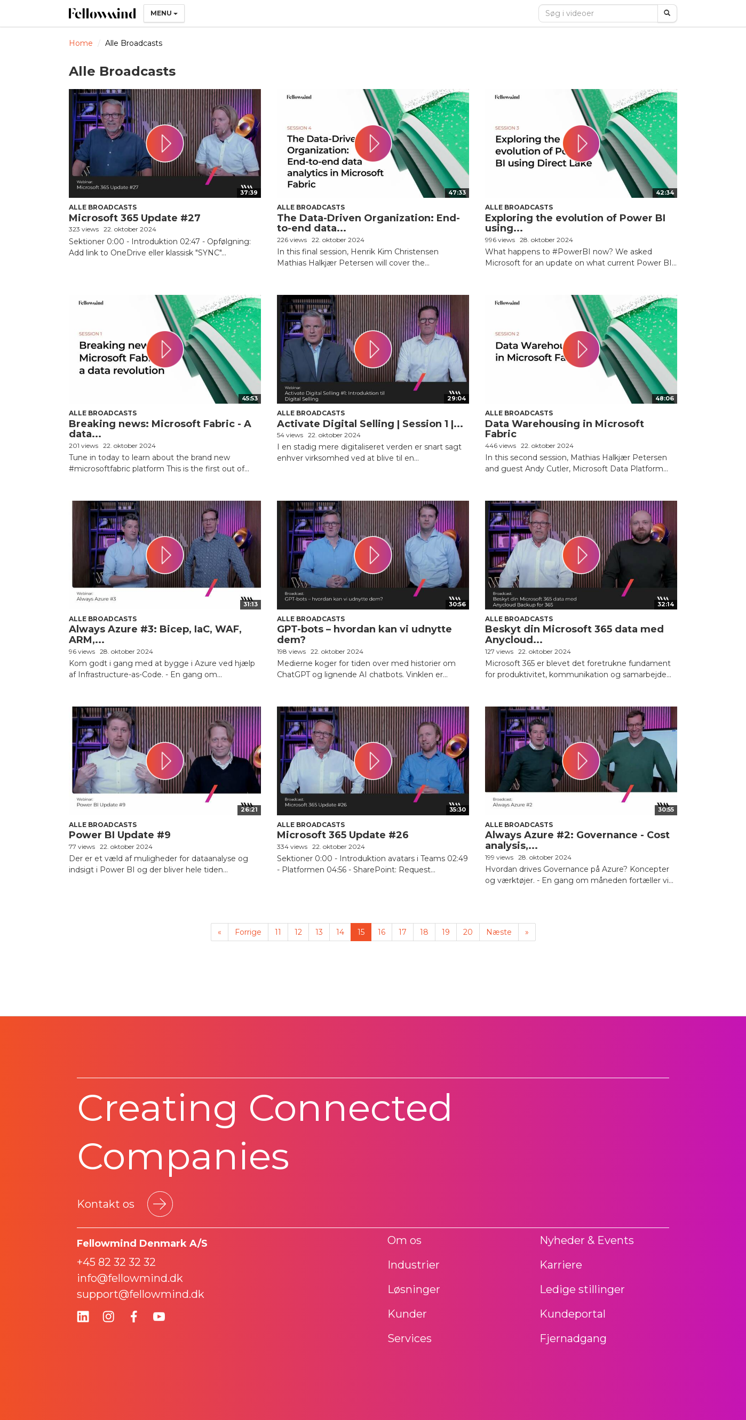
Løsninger (413, 1289)
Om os (404, 1240)
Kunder (407, 1313)
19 (446, 932)
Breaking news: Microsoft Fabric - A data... (160, 429)
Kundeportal (572, 1313)
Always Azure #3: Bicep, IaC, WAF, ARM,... (155, 634)
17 (403, 932)
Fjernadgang (573, 1338)
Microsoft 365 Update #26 (343, 835)
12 (298, 932)
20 (468, 932)
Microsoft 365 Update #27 (135, 218)
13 (319, 932)
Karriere (560, 1264)
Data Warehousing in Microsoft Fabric (564, 429)
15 (361, 932)
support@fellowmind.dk (140, 1294)
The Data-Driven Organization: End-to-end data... (368, 223)
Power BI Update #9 (120, 835)
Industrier (413, 1264)
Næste (499, 932)
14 (340, 932)
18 (424, 932)
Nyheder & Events (586, 1240)
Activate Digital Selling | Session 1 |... (370, 424)
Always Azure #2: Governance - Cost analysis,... (577, 840)
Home (81, 43)
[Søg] (667, 13)
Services (409, 1338)
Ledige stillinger (582, 1289)
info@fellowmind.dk (130, 1278)
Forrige (248, 932)
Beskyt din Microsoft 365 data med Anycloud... (574, 634)
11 (278, 932)
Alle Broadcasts (103, 207)
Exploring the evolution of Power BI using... (575, 223)
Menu (164, 13)
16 (381, 932)
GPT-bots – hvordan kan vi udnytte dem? (364, 634)
